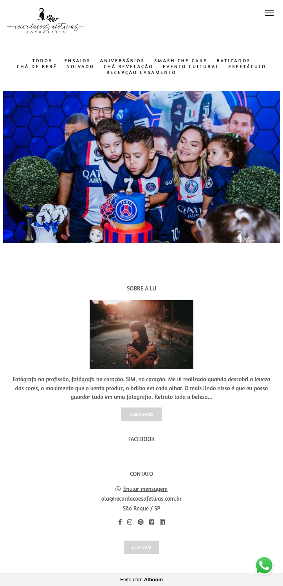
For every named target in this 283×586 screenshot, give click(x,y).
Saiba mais (142, 414)
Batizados (233, 60)
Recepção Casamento (141, 72)
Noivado (80, 66)
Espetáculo (247, 66)
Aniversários (122, 60)
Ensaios (77, 60)
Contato (141, 547)
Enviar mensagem (145, 489)
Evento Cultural (191, 66)
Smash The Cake (180, 60)
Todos (42, 60)
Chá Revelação (128, 66)
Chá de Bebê (37, 66)
